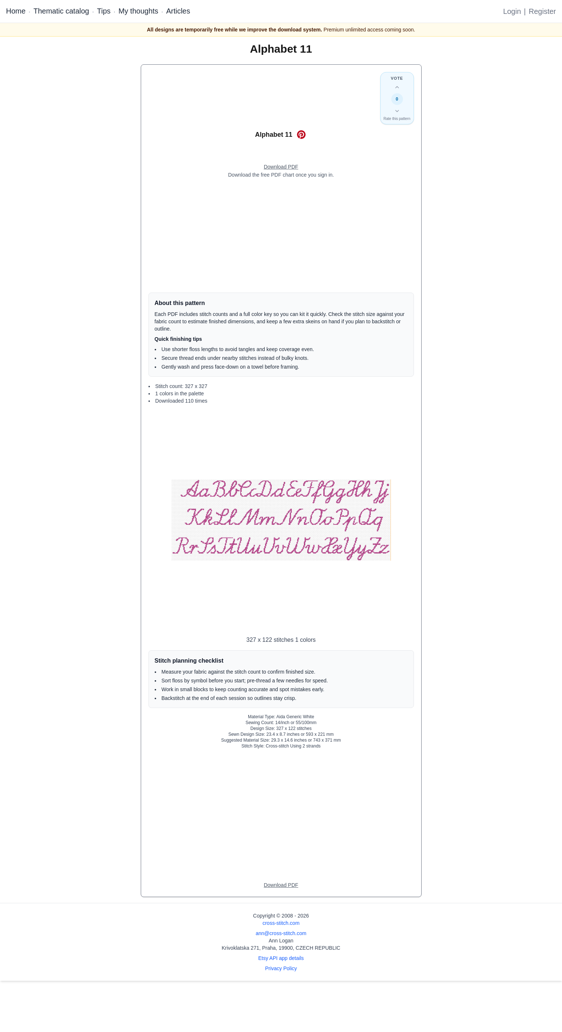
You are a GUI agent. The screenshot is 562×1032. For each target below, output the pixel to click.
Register (542, 11)
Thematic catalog (61, 11)
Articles (178, 11)
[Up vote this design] (397, 87)
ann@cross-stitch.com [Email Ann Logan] (281, 933)
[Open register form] (281, 167)
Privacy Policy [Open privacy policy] (281, 968)
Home (16, 11)
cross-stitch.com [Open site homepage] (281, 923)
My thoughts (138, 11)
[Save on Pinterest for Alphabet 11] (301, 134)
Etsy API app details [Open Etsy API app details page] (281, 958)
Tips (103, 11)
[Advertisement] (281, 235)
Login (512, 11)
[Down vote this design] (397, 110)
